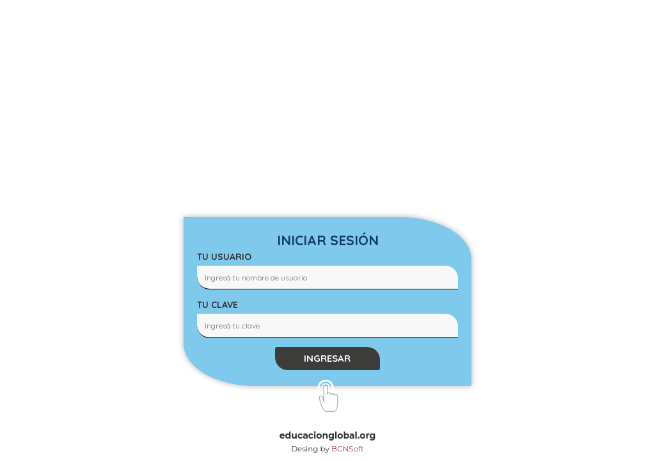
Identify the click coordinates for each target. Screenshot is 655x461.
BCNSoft (347, 448)
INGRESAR (327, 358)
